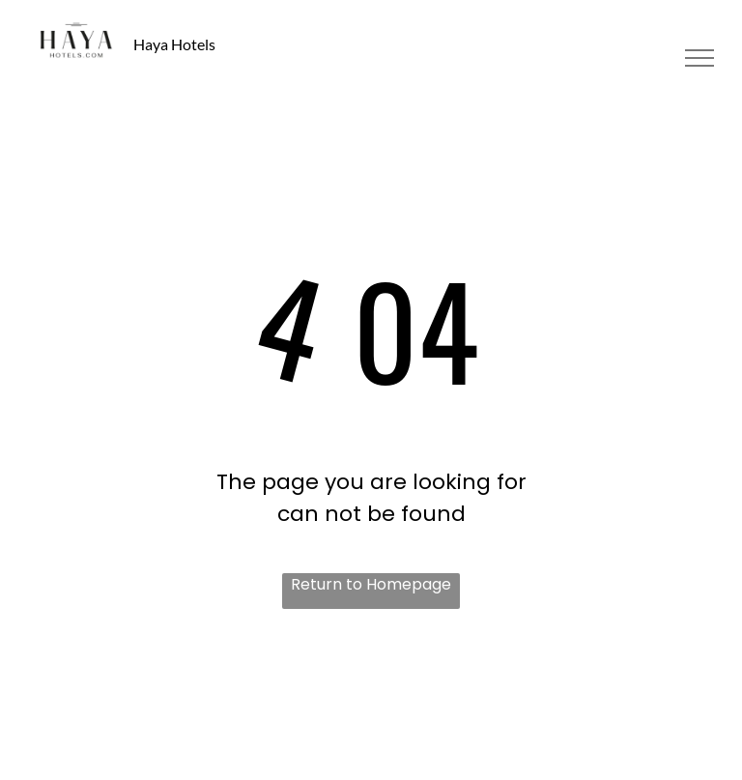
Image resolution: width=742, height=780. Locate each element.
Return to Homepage (371, 584)
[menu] (699, 58)
